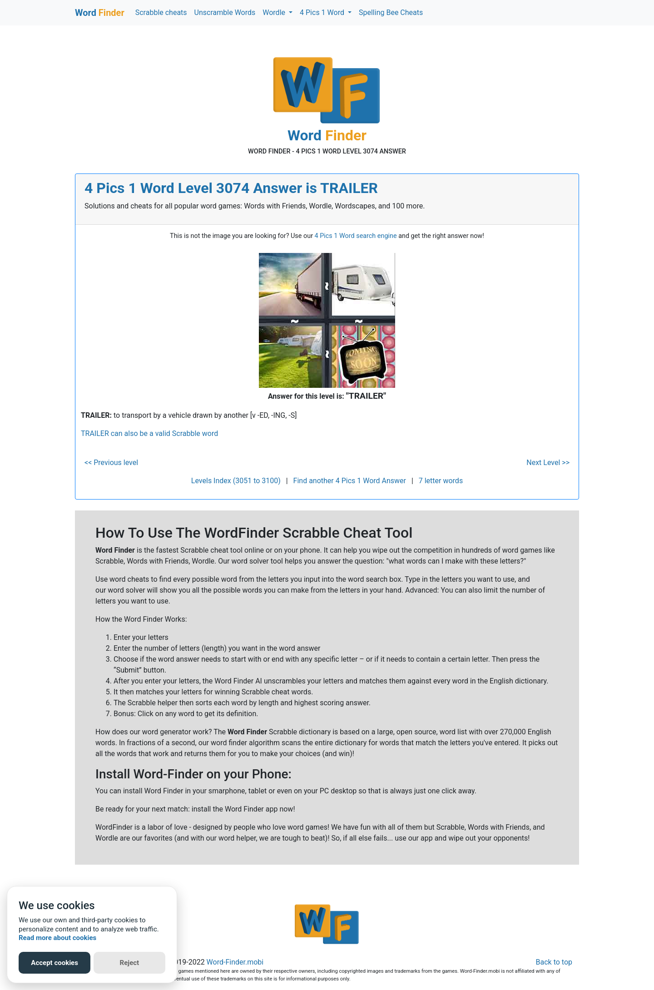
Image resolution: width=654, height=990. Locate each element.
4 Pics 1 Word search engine (356, 236)
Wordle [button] (275, 12)
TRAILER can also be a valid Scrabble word (149, 433)
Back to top (554, 962)
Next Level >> (548, 462)
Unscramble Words (225, 12)
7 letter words (441, 480)
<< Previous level (111, 462)
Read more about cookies (57, 938)
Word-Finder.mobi (235, 962)
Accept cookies (54, 963)
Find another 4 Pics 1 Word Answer (349, 480)
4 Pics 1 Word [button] (323, 12)
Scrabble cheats (161, 12)
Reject (129, 963)
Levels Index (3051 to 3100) (236, 480)
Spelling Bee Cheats (391, 12)
